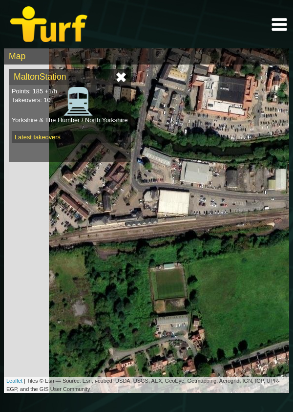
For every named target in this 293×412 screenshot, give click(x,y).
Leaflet (14, 381)
